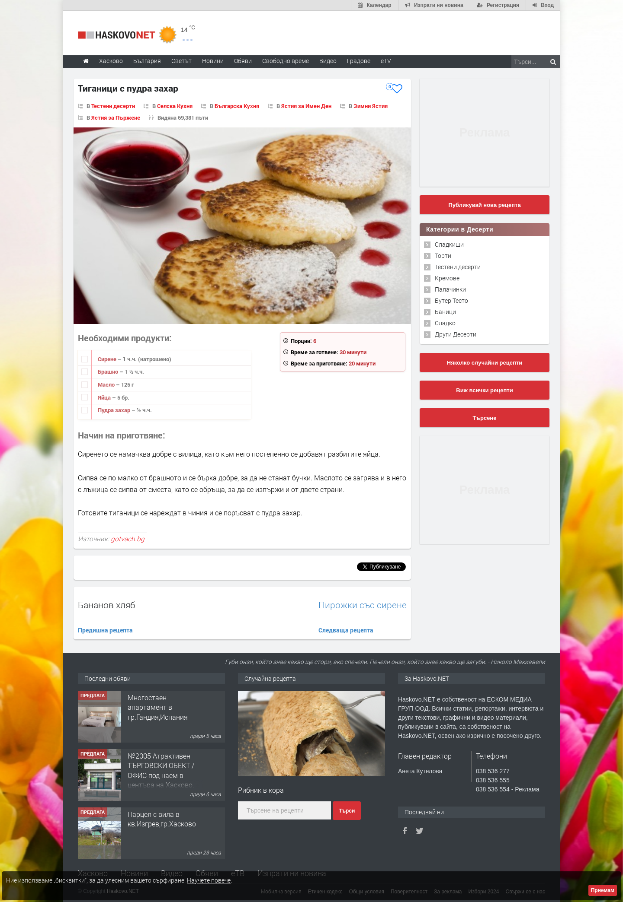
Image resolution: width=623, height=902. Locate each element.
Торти (443, 255)
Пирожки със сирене (362, 605)
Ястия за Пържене (115, 117)
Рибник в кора (261, 789)
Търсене (485, 418)
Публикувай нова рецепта (484, 205)
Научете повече (209, 880)
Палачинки (450, 289)
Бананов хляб (106, 605)
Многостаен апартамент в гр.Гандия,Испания (158, 707)
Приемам (602, 890)
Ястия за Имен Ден (306, 106)
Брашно (108, 371)
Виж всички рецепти (484, 390)
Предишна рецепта (105, 630)
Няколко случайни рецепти (484, 362)
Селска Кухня (175, 106)
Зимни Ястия (370, 106)
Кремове (447, 278)
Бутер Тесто (451, 300)
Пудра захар (115, 410)
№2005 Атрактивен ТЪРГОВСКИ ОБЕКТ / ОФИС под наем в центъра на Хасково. (161, 770)
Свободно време (285, 61)
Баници (445, 312)
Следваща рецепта (345, 630)
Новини (213, 61)
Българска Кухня (237, 106)
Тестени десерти (113, 106)
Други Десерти (455, 334)
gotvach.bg (128, 538)
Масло (107, 384)
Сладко (445, 323)
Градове (358, 61)
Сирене (108, 359)
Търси (347, 811)
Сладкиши (449, 244)
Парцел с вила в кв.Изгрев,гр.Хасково (162, 819)
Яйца (105, 397)
